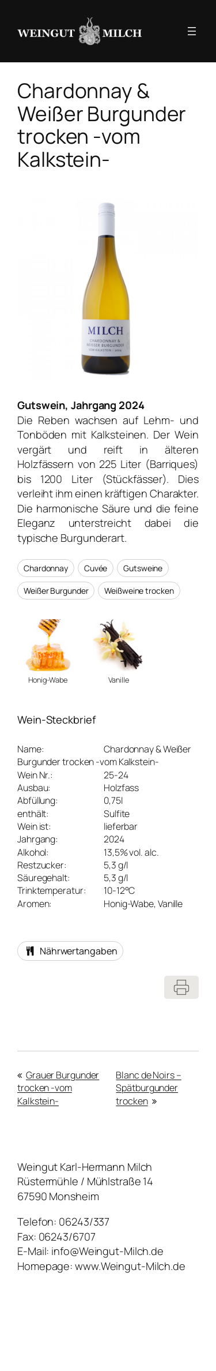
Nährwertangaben (70, 951)
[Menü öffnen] (192, 31)
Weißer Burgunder (56, 590)
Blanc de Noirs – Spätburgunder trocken (148, 1088)
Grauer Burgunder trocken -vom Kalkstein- (58, 1088)
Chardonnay (46, 568)
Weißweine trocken (138, 590)
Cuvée (96, 568)
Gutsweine (142, 568)
